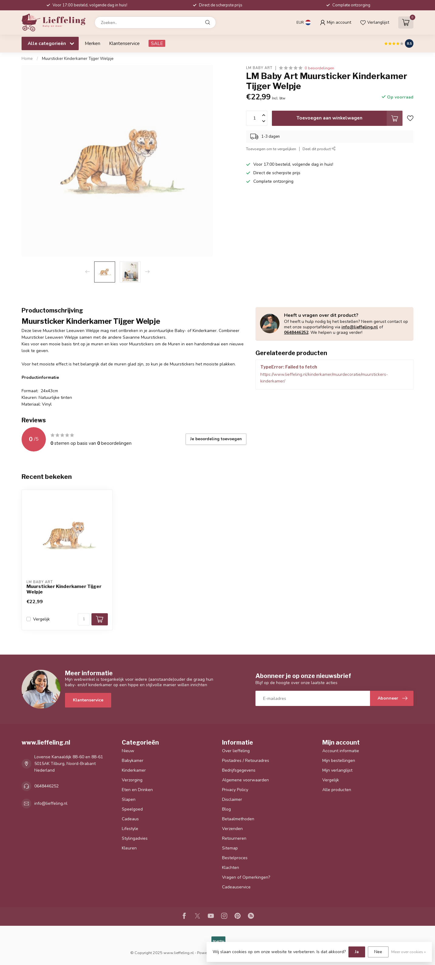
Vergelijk (41, 619)
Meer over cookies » (408, 951)
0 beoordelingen (319, 68)
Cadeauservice (236, 887)
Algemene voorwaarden (245, 780)
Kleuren (129, 848)
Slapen (128, 799)
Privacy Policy (235, 790)
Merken (92, 43)
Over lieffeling (236, 751)
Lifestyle (130, 829)
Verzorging (132, 780)
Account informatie (340, 751)
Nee (378, 952)
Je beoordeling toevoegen (216, 439)
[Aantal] (84, 619)
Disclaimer (232, 799)
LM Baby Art (259, 68)
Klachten (230, 867)
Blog (226, 809)
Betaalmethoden (238, 819)
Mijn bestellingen (338, 760)
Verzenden (232, 829)
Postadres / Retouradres (245, 760)
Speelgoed (132, 809)
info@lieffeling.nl (359, 327)
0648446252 (296, 332)
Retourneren (234, 838)
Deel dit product (319, 148)
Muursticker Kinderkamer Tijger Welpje (78, 58)
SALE (157, 43)
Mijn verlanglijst (337, 770)
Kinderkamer (134, 770)
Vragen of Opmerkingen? (246, 877)
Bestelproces (235, 858)
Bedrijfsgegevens (238, 770)
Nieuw (128, 751)
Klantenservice (124, 43)
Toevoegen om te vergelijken (271, 148)
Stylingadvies (135, 838)
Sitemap (230, 848)
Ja (357, 952)
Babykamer (132, 760)
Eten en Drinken (137, 790)
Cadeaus (130, 819)
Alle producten (336, 790)
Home (27, 58)
